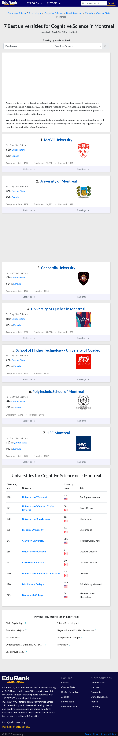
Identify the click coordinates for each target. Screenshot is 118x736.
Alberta (65, 696)
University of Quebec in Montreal (56, 309)
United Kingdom (99, 696)
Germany (95, 706)
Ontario (65, 682)
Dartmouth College (32, 595)
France (94, 701)
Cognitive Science (53, 13)
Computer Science (17, 13)
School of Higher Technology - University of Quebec (56, 350)
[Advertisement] (28, 78)
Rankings (83, 168)
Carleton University (33, 562)
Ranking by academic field (56, 40)
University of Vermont (34, 497)
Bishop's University (33, 529)
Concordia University (56, 268)
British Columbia (69, 692)
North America (73, 13)
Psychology (35, 13)
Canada (89, 13)
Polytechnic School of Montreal (56, 391)
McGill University (56, 140)
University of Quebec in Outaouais (41, 573)
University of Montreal (56, 181)
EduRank (73, 31)
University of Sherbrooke (36, 518)
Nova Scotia (67, 701)
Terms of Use (91, 734)
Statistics (29, 168)
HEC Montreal (56, 433)
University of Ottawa (34, 551)
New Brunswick (69, 706)
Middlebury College (33, 584)
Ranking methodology (16, 726)
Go (105, 46)
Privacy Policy (108, 734)
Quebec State (103, 13)
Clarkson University (33, 540)
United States (98, 682)
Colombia (96, 692)
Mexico (95, 687)
